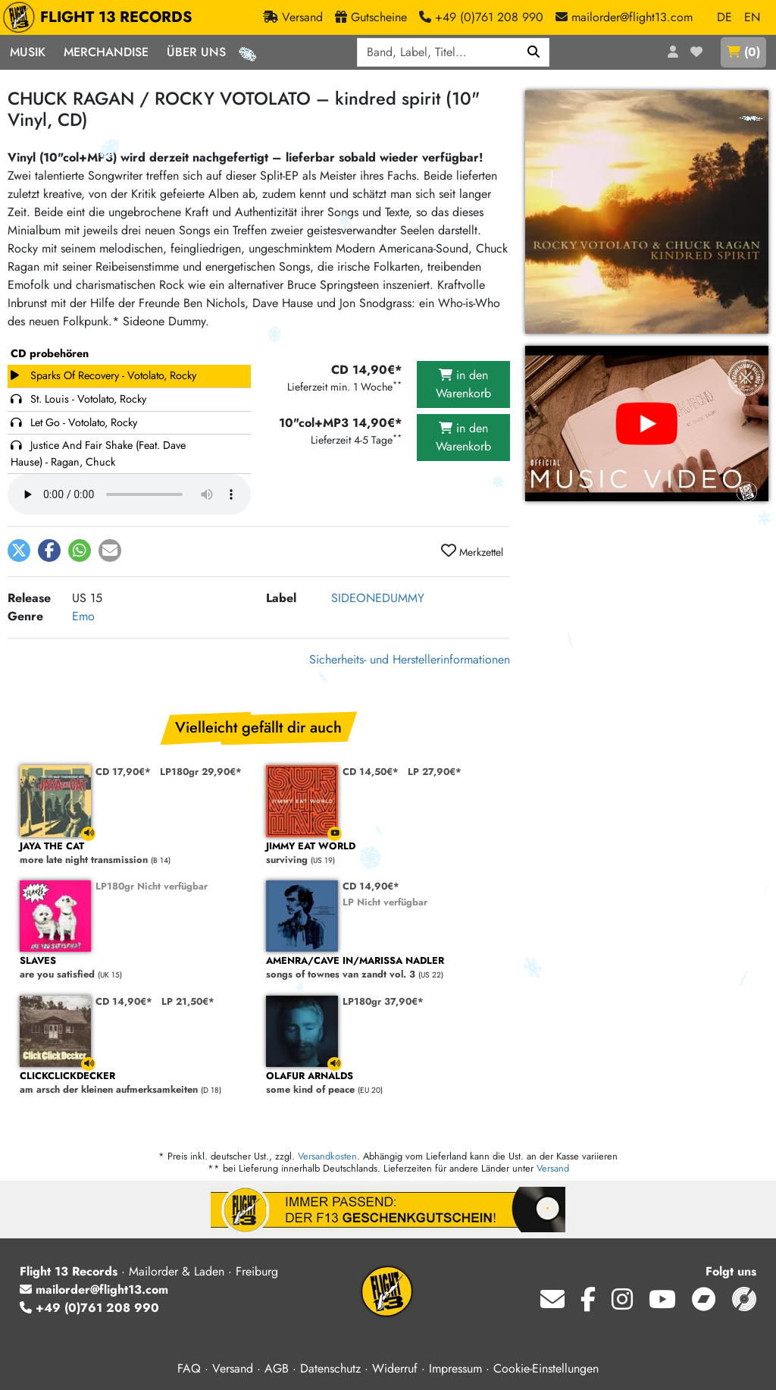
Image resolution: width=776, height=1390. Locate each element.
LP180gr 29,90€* (201, 771)
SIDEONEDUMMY (377, 598)
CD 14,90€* (371, 886)
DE (724, 17)
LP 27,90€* (435, 771)
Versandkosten (327, 1156)
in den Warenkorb (463, 384)
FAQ (189, 1368)
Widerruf (395, 1368)
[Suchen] (533, 52)
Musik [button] (27, 52)
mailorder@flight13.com (94, 1289)
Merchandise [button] (106, 52)
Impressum (455, 1368)
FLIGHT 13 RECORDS (101, 17)
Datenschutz (330, 1368)
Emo (83, 616)
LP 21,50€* (187, 1001)
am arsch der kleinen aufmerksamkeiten (135, 1083)
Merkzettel (472, 551)
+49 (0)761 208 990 (89, 1307)
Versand (553, 1168)
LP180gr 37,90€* (383, 1001)
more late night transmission (135, 853)
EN (752, 17)
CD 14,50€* (371, 771)
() (743, 52)
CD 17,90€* (123, 771)
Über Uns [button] (196, 52)
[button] (19, 550)
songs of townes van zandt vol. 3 (381, 968)
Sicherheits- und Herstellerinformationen (409, 659)
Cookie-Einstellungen (546, 1368)
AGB (276, 1368)
